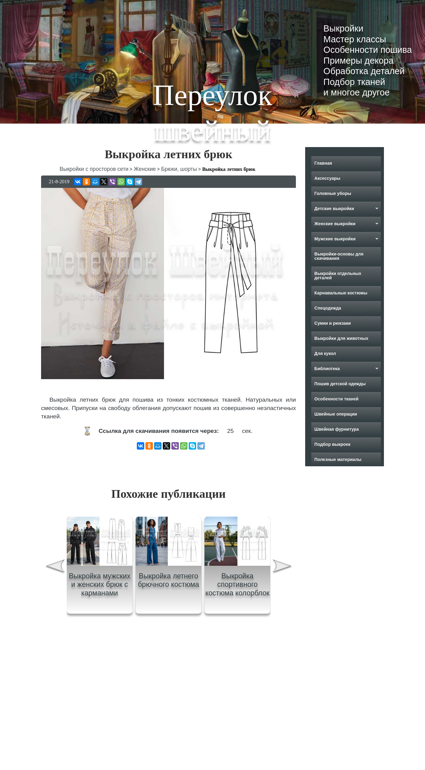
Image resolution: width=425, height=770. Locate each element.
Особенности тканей (336, 398)
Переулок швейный (212, 112)
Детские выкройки (334, 208)
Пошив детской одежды (340, 383)
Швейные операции (335, 414)
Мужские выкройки (335, 238)
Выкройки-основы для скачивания (339, 256)
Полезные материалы (337, 459)
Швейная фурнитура (336, 429)
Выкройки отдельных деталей (337, 275)
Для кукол (325, 353)
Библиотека (327, 368)
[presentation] (55, 567)
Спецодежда (327, 308)
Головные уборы (332, 193)
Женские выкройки (335, 223)
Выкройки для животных (341, 338)
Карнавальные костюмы (340, 292)
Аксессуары (327, 178)
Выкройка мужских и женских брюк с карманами (100, 584)
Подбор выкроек (332, 444)
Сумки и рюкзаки (332, 323)
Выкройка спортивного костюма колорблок (237, 584)
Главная (323, 163)
